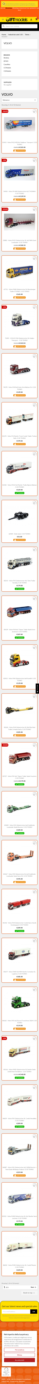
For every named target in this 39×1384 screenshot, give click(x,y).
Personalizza (19, 1350)
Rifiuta (19, 1355)
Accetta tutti (19, 1360)
